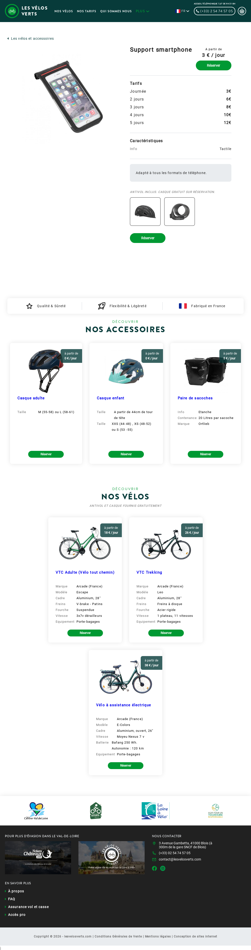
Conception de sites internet (195, 936)
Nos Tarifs (86, 11)
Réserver (213, 65)
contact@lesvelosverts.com (180, 859)
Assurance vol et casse (28, 907)
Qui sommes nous (116, 11)
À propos (16, 891)
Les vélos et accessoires (32, 38)
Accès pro (16, 915)
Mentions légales (158, 936)
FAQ (11, 899)
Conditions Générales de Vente (118, 936)
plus (142, 11)
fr (183, 11)
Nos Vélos (63, 11)
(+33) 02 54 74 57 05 (174, 853)
